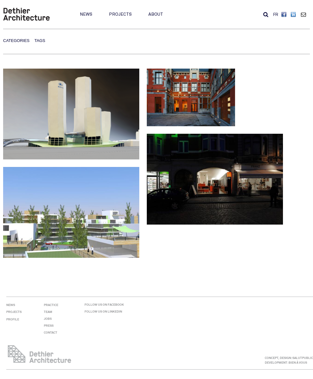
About (155, 14)
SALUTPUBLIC (302, 358)
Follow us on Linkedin (103, 311)
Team (48, 312)
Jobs (48, 319)
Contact (305, 14)
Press (49, 326)
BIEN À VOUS (298, 363)
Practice (51, 305)
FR (275, 14)
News (86, 14)
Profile (12, 319)
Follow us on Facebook (104, 305)
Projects (120, 14)
